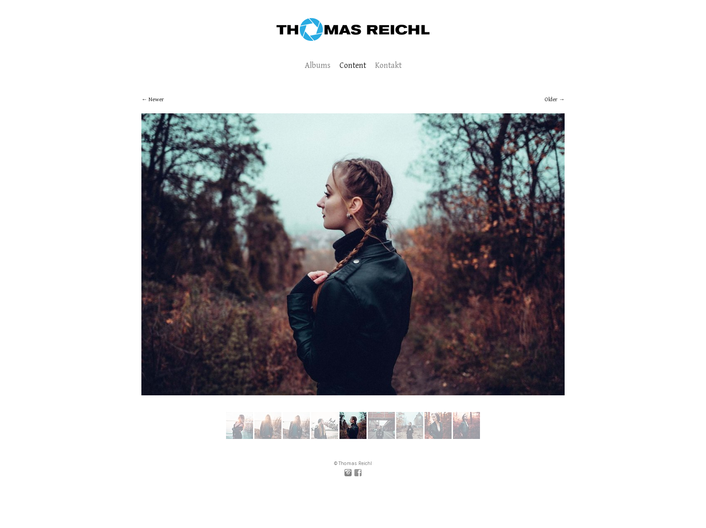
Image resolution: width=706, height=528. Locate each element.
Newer (156, 99)
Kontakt (388, 65)
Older (551, 99)
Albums (317, 65)
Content (352, 65)
